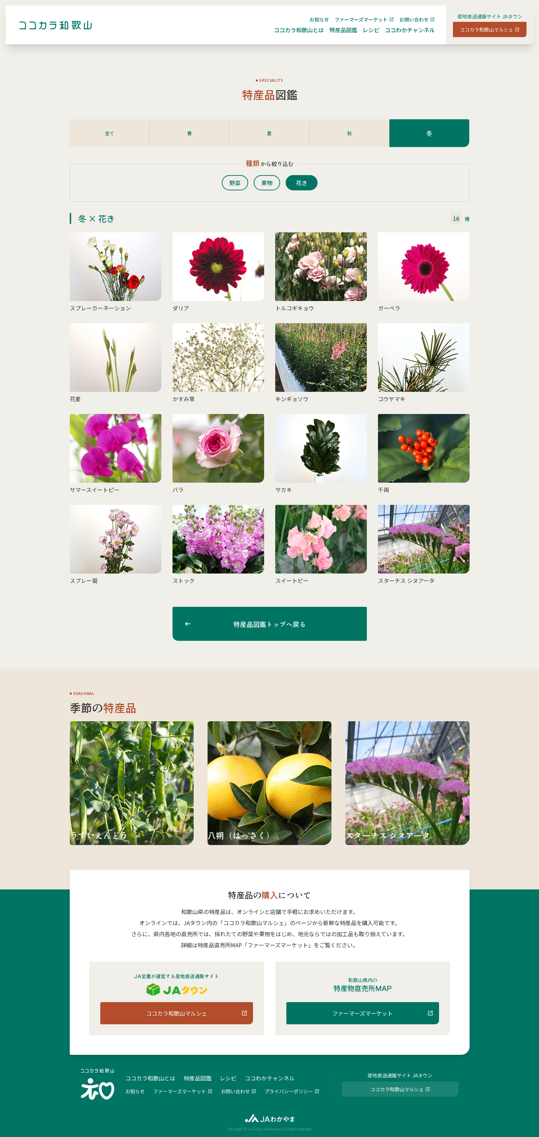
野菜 (232, 183)
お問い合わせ (408, 24)
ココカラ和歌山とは (293, 35)
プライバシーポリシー (288, 1090)
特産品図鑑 (338, 35)
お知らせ (313, 24)
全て (109, 133)
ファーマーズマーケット (355, 24)
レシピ (365, 35)
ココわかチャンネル (404, 35)
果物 (269, 183)
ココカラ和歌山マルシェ (481, 35)
